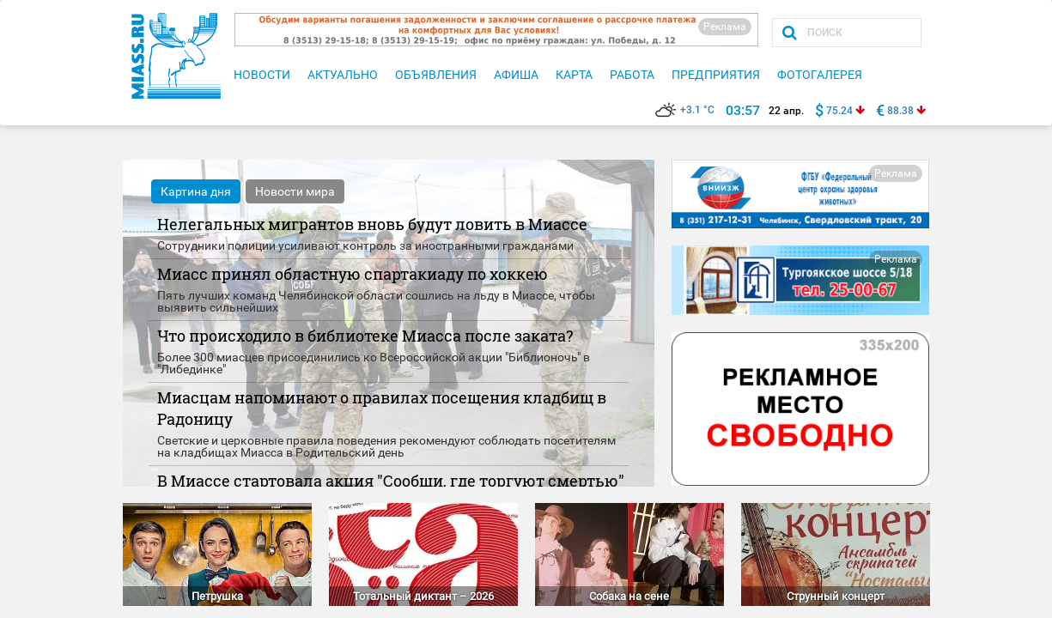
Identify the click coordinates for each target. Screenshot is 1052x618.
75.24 (839, 111)
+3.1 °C (685, 110)
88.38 (900, 111)
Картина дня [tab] (196, 191)
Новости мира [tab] (295, 191)
